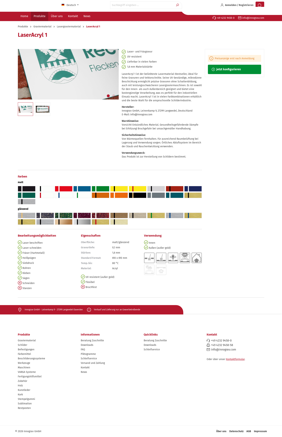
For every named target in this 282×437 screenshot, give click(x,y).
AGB (248, 431)
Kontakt (85, 367)
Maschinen (24, 367)
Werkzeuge (24, 363)
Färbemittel (24, 354)
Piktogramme (88, 354)
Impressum (260, 431)
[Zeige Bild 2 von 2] (113, 95)
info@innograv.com (251, 17)
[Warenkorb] (260, 5)
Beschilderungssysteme (31, 358)
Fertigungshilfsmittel (30, 376)
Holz (20, 385)
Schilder (22, 345)
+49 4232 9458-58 (222, 345)
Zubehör (22, 381)
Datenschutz (236, 431)
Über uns (221, 431)
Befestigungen (26, 349)
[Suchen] (178, 5)
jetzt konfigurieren (226, 69)
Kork (20, 394)
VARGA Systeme (27, 372)
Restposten (24, 408)
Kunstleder (24, 390)
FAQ (83, 349)
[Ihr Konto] (237, 5)
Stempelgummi (26, 399)
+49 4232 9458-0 (224, 17)
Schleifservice (89, 358)
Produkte (24, 334)
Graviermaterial (27, 340)
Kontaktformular (235, 359)
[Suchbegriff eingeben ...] (142, 5)
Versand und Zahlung (93, 363)
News (84, 372)
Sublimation (25, 403)
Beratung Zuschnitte (92, 340)
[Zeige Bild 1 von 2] (108, 95)
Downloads (87, 345)
